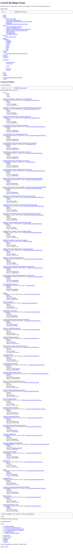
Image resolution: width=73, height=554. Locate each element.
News (4, 16)
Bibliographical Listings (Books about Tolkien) (17, 24)
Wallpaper (8, 40)
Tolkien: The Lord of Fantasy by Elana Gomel (16, 30)
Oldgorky (7, 294)
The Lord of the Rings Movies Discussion (36, 135)
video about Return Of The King (10, 407)
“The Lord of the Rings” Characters (14, 26)
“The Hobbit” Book (10, 33)
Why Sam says (6, 460)
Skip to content (4, 8)
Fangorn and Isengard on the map (11, 337)
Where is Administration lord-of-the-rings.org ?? (14, 390)
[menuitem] (10, 62)
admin (6, 347)
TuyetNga (7, 197)
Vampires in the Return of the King (11, 416)
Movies (5, 35)
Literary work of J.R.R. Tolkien (13, 20)
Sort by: (17, 514)
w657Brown (7, 409)
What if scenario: (7, 495)
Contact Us (6, 56)
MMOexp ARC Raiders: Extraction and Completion (15, 240)
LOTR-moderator (9, 364)
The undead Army (7, 478)
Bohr (6, 303)
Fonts (7, 45)
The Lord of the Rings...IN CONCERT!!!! (13, 443)
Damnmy (7, 100)
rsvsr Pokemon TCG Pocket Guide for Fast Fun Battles (16, 125)
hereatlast (7, 497)
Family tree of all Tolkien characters (11, 328)
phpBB (7, 544)
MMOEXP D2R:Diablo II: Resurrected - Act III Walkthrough (17, 99)
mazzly (6, 329)
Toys (7, 48)
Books (4, 25)
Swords (8, 44)
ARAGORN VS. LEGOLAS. (10, 310)
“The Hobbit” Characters (12, 34)
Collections (6, 39)
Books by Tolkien (10, 31)
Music (7, 47)
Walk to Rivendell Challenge (10, 451)
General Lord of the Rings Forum (31, 100)
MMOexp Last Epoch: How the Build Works (13, 257)
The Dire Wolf (8, 417)
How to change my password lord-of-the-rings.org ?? (15, 345)
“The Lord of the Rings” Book (13, 28)
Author (5, 17)
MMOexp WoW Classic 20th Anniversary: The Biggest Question (18, 248)
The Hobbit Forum (31, 144)
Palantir (5, 293)
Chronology (9, 22)
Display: (7, 514)
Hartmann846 (8, 162)
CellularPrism (8, 285)
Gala (6, 400)
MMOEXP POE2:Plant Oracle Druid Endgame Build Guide (17, 116)
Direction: (28, 514)
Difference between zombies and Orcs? (12, 372)
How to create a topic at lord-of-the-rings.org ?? (14, 381)
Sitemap (5, 54)
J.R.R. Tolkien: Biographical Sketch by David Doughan (19, 21)
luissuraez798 (8, 126)
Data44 (6, 356)
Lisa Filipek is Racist (8, 354)
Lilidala (6, 223)
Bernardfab (7, 311)
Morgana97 (7, 470)
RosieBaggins (8, 453)
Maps (7, 49)
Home (4, 15)
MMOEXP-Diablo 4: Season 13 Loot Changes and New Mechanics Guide (20, 204)
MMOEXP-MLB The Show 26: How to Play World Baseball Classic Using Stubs (22, 213)
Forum (4, 38)
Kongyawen (7, 179)
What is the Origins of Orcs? (10, 398)
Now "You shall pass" (8, 301)
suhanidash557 (8, 267)
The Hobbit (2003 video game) (10, 284)
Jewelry (8, 43)
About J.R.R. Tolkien (11, 19)
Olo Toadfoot (8, 488)
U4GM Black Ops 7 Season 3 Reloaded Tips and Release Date (17, 169)
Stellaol (6, 241)
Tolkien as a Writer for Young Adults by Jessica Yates (18, 29)
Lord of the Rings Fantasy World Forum (36, 126)
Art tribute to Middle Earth (9, 434)
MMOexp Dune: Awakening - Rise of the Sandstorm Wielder (17, 231)
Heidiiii (6, 338)
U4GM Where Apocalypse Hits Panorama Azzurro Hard (16, 160)
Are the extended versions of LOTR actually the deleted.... (16, 319)
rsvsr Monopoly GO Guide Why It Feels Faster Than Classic (17, 151)
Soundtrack (8, 42)
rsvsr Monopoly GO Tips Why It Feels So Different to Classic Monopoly (20, 143)
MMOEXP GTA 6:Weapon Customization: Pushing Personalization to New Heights (22, 107)
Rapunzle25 (7, 435)
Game (4, 52)
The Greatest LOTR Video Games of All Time (16, 53)
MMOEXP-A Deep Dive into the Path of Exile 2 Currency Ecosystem (19, 196)
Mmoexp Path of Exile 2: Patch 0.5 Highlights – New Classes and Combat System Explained (24, 187)
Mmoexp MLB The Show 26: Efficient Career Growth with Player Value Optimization (23, 178)
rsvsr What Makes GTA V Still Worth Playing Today (15, 134)
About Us (5, 57)
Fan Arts (5, 51)
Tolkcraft (7, 479)
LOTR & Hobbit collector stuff (10, 363)
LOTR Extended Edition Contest (10, 504)
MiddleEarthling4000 (10, 444)
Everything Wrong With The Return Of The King (14, 425)
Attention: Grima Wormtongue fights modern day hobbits (16, 487)
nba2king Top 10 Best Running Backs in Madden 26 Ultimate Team (18, 266)
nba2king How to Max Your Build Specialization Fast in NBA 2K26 (19, 275)
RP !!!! (5, 469)
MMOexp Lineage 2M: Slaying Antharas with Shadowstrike (17, 222)
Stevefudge (7, 506)
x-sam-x (7, 461)
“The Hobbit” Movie (11, 36)
